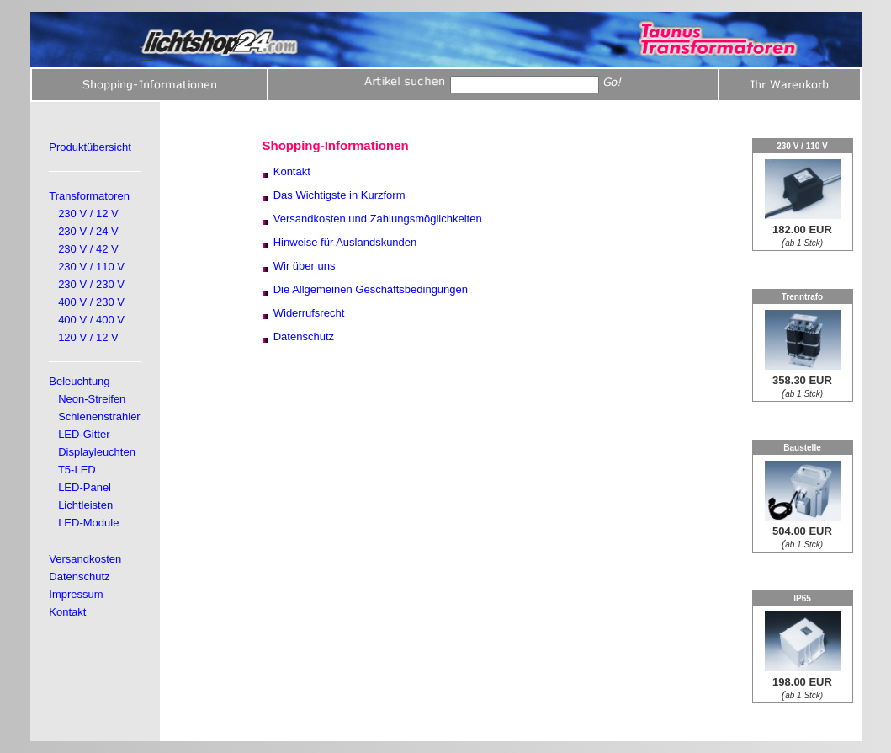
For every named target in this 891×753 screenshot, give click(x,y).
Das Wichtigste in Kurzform (339, 195)
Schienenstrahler (99, 416)
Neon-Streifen (91, 399)
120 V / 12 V (88, 337)
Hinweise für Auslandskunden (345, 242)
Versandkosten (85, 559)
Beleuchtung (79, 381)
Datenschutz (79, 576)
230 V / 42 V (88, 249)
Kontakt (67, 612)
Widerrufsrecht (309, 313)
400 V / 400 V (91, 319)
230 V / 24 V (88, 231)
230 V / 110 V (91, 266)
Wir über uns (304, 265)
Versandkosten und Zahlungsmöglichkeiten (377, 218)
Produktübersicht (90, 147)
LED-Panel (84, 487)
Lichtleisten (85, 505)
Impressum (76, 594)
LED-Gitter (83, 434)
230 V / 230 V (91, 284)
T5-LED (77, 469)
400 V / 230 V (91, 302)
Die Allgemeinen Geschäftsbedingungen (370, 289)
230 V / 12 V (88, 213)
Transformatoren (89, 196)
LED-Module (88, 522)
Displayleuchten (96, 452)
